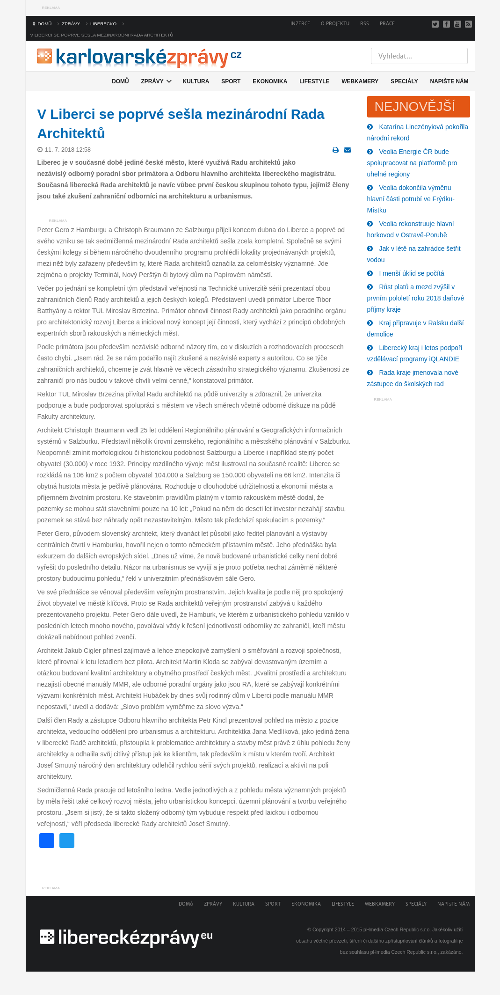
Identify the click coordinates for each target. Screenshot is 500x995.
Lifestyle (343, 904)
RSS (364, 24)
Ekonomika (306, 904)
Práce (387, 24)
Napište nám (453, 904)
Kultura (243, 904)
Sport (273, 904)
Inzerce (300, 24)
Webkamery (380, 904)
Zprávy (213, 904)
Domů (186, 904)
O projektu (335, 24)
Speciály (416, 904)
